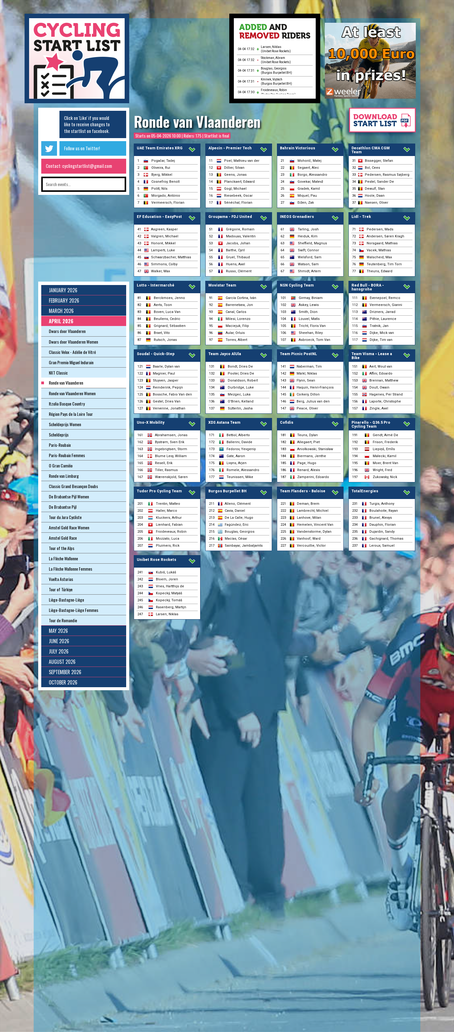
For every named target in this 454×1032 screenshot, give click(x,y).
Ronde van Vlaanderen (197, 121)
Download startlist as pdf (379, 123)
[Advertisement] (179, 61)
